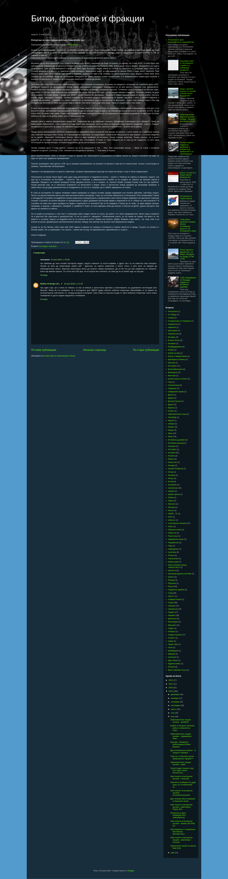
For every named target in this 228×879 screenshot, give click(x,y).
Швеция (171, 654)
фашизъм (172, 618)
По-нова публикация (43, 349)
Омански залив (174, 530)
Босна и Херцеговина (177, 356)
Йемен (171, 459)
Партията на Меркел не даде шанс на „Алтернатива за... (183, 784)
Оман (170, 526)
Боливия (172, 343)
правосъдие (173, 562)
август (174, 709)
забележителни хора (177, 414)
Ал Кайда (172, 314)
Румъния (172, 583)
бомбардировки (175, 347)
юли (173, 713)
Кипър (170, 478)
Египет (171, 411)
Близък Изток (174, 340)
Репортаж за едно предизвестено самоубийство (181, 41)
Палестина (173, 536)
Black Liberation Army (177, 670)
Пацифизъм (173, 542)
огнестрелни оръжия (177, 523)
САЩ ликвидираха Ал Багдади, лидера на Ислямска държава (188, 282)
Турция (171, 612)
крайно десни (174, 494)
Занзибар (172, 417)
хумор (170, 641)
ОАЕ (170, 517)
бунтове (171, 363)
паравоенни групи (176, 539)
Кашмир (171, 475)
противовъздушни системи (179, 574)
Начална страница (94, 349)
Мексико (171, 504)
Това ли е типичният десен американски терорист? (182, 757)
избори (171, 424)
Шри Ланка (173, 660)
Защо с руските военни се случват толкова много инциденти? (188, 92)
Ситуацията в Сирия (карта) (186, 197)
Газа (170, 382)
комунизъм (173, 488)
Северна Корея (174, 599)
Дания (170, 395)
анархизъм (172, 324)
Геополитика (173, 385)
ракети (171, 577)
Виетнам (172, 375)
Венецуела (173, 372)
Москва (171, 507)
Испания (172, 446)
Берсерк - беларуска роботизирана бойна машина (180, 744)
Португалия (173, 558)
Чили (170, 647)
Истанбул (172, 449)
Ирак (170, 433)
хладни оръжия (174, 635)
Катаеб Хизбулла (175, 468)
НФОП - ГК (172, 514)
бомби (170, 350)
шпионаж (172, 657)
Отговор (43, 275)
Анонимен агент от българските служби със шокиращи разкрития (187, 65)
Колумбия (172, 485)
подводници (173, 549)
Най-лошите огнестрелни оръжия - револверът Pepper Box (181, 807)
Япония (171, 667)
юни (173, 716)
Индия (170, 430)
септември (176, 705)
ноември (175, 698)
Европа (171, 408)
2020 (171, 687)
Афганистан (173, 334)
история (171, 452)
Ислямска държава (176, 440)
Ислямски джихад (176, 443)
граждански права (176, 391)
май (173, 853)
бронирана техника (176, 359)
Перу (170, 546)
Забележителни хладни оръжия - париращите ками (181, 736)
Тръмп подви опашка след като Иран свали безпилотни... (181, 770)
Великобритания (175, 369)
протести (172, 570)
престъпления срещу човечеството (177, 566)
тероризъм (172, 609)
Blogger (131, 871)
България (43, 246)
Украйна (171, 615)
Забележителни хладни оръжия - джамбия (180, 721)
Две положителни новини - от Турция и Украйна (183, 751)
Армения (172, 327)
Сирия (170, 602)
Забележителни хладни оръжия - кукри (180, 763)
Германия (172, 388)
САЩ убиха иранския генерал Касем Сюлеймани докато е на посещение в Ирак (188, 225)
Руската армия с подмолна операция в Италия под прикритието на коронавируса (187, 148)
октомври (175, 702)
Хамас (171, 628)
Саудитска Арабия (176, 590)
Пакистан (172, 533)
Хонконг (171, 638)
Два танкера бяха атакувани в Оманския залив (182, 800)
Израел (171, 427)
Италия (171, 456)
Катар (170, 472)
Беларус (171, 337)
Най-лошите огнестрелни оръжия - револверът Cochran (181, 839)
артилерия (172, 330)
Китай (170, 481)
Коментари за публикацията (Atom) (59, 356)
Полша (171, 555)
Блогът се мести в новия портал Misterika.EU (188, 175)
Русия (170, 586)
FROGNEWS (72, 45)
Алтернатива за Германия (179, 321)
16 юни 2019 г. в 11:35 (73, 284)
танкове (171, 606)
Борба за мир (174, 353)
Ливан (170, 501)
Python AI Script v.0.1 (49, 284)
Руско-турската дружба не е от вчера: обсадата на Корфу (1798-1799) (187, 254)
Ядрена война (174, 663)
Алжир (171, 318)
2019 (171, 691)
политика (53, 246)
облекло (171, 520)
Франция (172, 625)
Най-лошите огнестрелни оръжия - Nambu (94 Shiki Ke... (182, 823)
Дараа (170, 398)
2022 (171, 680)
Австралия (172, 311)
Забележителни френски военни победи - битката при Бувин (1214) (187, 117)
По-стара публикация (146, 349)
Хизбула (171, 631)
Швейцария (173, 651)
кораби (171, 491)
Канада (171, 465)
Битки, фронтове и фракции (87, 18)
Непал (170, 510)
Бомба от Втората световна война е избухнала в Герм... (182, 728)
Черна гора (173, 644)
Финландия (173, 622)
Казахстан (172, 462)
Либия (170, 497)
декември (175, 694)
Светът (171, 596)
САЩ (170, 593)
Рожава (171, 580)
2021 (171, 684)
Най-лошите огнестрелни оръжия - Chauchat (181, 777)
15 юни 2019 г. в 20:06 (60, 260)
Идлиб (171, 420)
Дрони (170, 404)
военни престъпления (177, 379)
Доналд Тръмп (174, 401)
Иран (170, 436)
